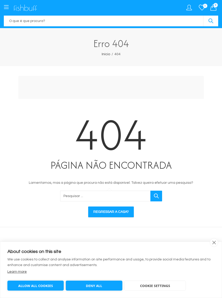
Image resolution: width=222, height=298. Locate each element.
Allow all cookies (35, 285)
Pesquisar (210, 21)
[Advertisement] (112, 88)
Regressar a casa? (111, 212)
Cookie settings (155, 285)
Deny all (94, 285)
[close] (214, 242)
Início (106, 54)
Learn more (17, 271)
